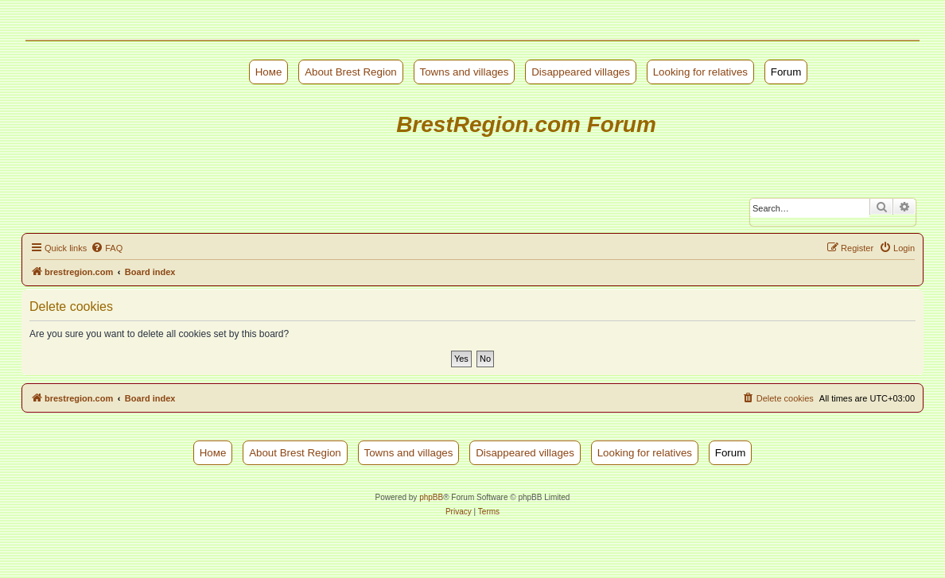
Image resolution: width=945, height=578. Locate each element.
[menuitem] (106, 248)
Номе (268, 72)
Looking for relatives (700, 72)
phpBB (431, 497)
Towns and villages (464, 72)
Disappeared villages (580, 72)
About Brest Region (351, 72)
